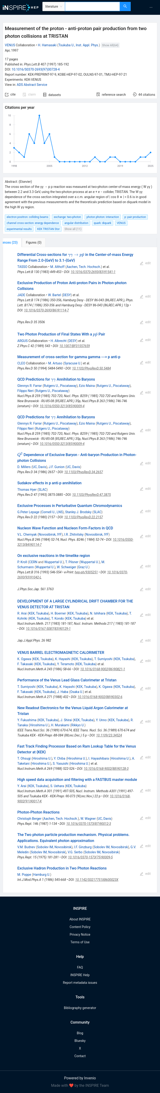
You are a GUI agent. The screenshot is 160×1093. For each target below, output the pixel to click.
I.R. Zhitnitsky (73, 534)
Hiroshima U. (39, 725)
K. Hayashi (62, 659)
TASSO (22, 267)
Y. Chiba (59, 758)
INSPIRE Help (79, 975)
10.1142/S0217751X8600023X (96, 880)
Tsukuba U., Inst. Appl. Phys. (78, 45)
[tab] (18, 242)
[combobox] (92, 6)
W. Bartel (54, 295)
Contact (80, 1056)
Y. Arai (21, 786)
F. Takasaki (25, 664)
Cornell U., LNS (51, 512)
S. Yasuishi (60, 763)
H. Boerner (58, 613)
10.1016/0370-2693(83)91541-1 (93, 272)
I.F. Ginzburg (83, 847)
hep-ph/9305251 (86, 572)
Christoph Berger (29, 818)
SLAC (42, 489)
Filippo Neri (25, 391)
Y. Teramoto (65, 664)
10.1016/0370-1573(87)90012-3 (88, 824)
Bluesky (80, 1041)
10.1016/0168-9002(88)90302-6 (100, 697)
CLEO (21, 363)
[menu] (146, 7)
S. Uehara (57, 786)
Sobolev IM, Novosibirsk (54, 847)
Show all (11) (73, 229)
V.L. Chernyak (27, 534)
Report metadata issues (80, 982)
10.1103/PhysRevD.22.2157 (83, 517)
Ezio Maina (87, 386)
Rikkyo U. (77, 725)
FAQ (80, 967)
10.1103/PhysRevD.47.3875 (91, 495)
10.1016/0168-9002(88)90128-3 (106, 768)
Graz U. (83, 567)
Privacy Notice (80, 934)
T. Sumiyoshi (103, 659)
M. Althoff (57, 267)
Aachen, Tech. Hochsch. (84, 267)
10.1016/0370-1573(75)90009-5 (90, 857)
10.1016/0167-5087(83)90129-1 (48, 628)
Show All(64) (110, 45)
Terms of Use (80, 942)
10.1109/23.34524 (109, 735)
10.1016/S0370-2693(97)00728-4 (36, 69)
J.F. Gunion (57, 467)
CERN (33, 562)
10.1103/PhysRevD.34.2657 (83, 472)
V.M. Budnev (26, 847)
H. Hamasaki (47, 45)
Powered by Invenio (80, 1078)
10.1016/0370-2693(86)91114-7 (46, 310)
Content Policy (80, 927)
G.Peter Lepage (28, 512)
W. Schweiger (66, 567)
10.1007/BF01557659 (74, 346)
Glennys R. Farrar (29, 386)
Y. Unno (101, 720)
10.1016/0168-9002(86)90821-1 (102, 669)
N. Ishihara (97, 613)
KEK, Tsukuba (38, 613)
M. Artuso (55, 363)
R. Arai (22, 613)
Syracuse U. (72, 363)
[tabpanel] (80, 570)
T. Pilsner (71, 562)
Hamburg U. (41, 874)
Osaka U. (76, 692)
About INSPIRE (80, 919)
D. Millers (23, 467)
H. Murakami (60, 725)
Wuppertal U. (53, 562)
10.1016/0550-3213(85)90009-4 (62, 406)
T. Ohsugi (24, 758)
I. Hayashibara (99, 758)
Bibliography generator (80, 1008)
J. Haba (62, 692)
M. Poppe (24, 874)
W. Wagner (88, 818)
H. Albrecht (58, 341)
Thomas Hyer (26, 489)
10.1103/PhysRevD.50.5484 (91, 368)
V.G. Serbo (75, 852)
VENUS (10, 45)
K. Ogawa (24, 659)
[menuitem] (151, 7)
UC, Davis (39, 467)
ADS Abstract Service (32, 85)
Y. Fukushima (26, 720)
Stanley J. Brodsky (78, 512)
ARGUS (22, 341)
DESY (67, 295)
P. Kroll (22, 562)
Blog (80, 1033)
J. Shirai (66, 720)
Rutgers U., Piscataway (60, 386)
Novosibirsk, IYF (50, 534)
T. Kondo (57, 618)
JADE (21, 295)
